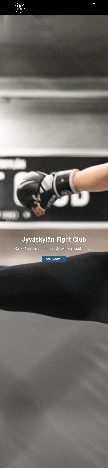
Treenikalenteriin (54, 259)
